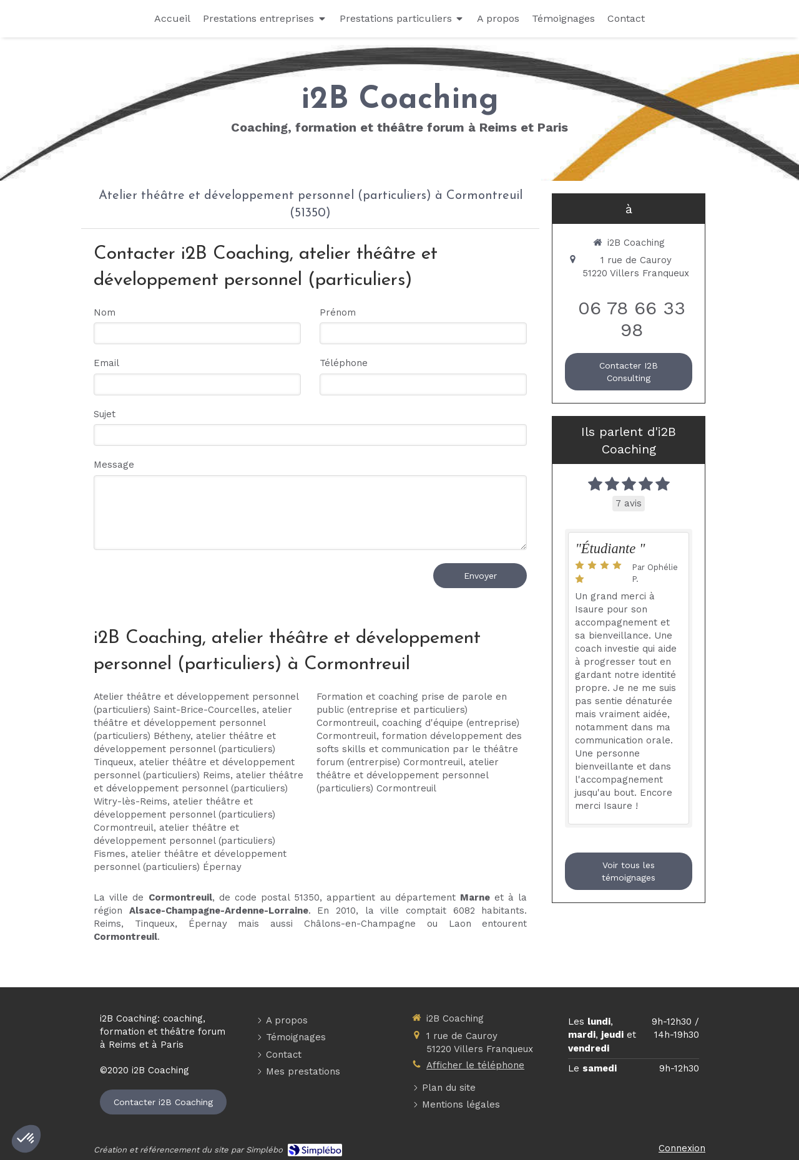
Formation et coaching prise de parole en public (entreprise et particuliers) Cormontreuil (411, 709)
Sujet (104, 414)
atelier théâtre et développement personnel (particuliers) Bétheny (193, 723)
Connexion (682, 1148)
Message (114, 464)
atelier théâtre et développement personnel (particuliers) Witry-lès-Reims (198, 788)
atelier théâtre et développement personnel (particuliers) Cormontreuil (184, 814)
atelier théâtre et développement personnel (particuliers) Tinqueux (185, 749)
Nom (104, 312)
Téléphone (344, 363)
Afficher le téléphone (475, 1065)
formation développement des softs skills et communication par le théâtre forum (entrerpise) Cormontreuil (419, 749)
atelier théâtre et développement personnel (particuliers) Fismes (184, 840)
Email (106, 363)
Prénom (338, 312)
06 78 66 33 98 (631, 319)
